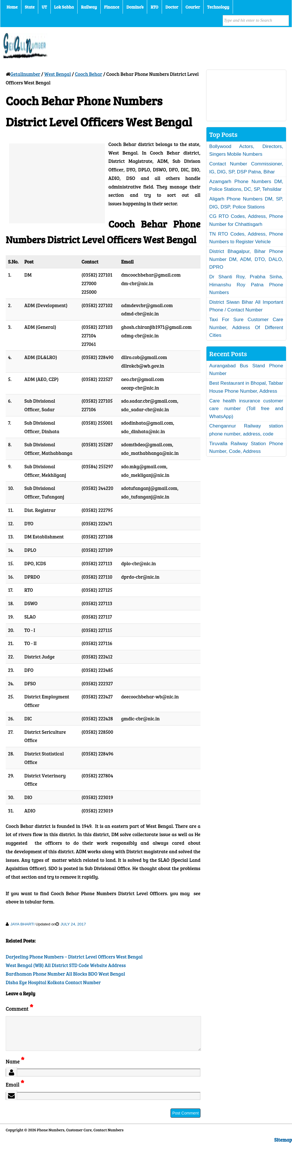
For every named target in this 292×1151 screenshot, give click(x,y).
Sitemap (283, 1146)
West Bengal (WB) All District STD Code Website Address (66, 965)
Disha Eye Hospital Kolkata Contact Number (53, 982)
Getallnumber (25, 74)
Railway (89, 7)
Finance (111, 7)
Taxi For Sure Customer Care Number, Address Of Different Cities (246, 327)
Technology (218, 7)
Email (15, 1091)
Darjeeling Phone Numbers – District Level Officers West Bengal (74, 956)
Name (15, 1068)
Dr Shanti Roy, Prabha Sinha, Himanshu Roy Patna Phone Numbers (246, 284)
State (30, 7)
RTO (154, 7)
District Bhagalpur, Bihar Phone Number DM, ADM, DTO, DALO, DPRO (246, 259)
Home (12, 7)
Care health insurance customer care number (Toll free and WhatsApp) (246, 408)
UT (44, 7)
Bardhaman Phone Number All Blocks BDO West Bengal (65, 973)
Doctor (171, 7)
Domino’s (134, 7)
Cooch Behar (88, 74)
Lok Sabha (64, 7)
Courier (192, 7)
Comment (19, 1008)
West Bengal (57, 74)
